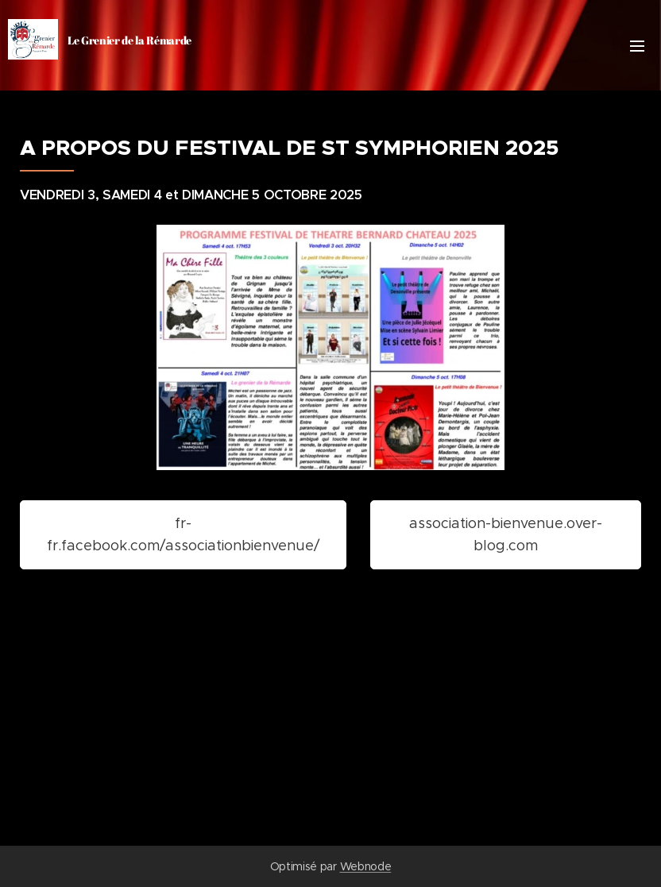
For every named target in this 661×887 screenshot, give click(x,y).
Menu (637, 46)
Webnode (366, 866)
